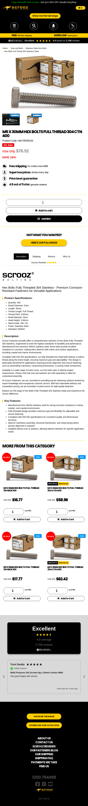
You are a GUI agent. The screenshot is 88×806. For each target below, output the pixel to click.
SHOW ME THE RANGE (44, 716)
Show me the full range (45, 15)
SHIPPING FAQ (44, 758)
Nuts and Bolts (17, 48)
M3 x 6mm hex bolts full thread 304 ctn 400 (65, 489)
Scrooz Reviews (43, 262)
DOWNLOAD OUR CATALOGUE (44, 725)
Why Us (66, 256)
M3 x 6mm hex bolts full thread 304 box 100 (21, 489)
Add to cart (44, 210)
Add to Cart (21, 519)
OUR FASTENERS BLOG (44, 750)
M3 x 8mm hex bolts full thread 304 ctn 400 (65, 568)
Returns (51, 256)
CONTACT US (44, 742)
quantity (28, 510)
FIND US (44, 766)
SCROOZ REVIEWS (44, 746)
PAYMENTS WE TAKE (44, 762)
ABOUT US (44, 738)
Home (5, 48)
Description (21, 256)
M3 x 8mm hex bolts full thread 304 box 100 (21, 568)
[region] (44, 677)
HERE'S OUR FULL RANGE (44, 242)
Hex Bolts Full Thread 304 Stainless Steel (21, 51)
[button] (4, 676)
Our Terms (44, 798)
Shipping (36, 256)
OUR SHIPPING (44, 754)
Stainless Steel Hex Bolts (36, 48)
